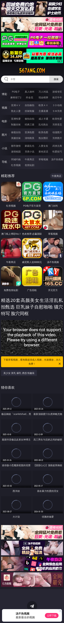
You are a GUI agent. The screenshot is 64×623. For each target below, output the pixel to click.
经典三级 (29, 124)
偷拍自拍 (29, 118)
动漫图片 (57, 132)
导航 (4, 162)
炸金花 (29, 97)
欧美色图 (43, 132)
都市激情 (16, 145)
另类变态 (57, 124)
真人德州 (29, 91)
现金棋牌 (43, 97)
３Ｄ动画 (57, 105)
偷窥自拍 (16, 132)
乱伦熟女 (43, 124)
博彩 (4, 94)
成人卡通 (43, 118)
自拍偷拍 (29, 105)
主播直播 (43, 111)
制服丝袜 (16, 124)
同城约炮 (16, 159)
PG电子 (16, 91)
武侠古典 (57, 145)
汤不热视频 (57, 159)
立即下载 (51, 615)
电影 (4, 121)
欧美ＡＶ (43, 105)
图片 (4, 135)
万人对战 (43, 91)
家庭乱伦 (29, 145)
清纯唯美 (29, 138)
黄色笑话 (43, 151)
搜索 (56, 79)
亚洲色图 (29, 132)
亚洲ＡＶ (16, 105)
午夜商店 (29, 159)
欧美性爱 (57, 118)
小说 (4, 148)
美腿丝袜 (16, 138)
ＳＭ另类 (57, 111)
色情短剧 (29, 165)
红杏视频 (16, 165)
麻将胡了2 (15, 97)
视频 (4, 107)
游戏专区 (57, 91)
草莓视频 (43, 159)
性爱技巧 (57, 151)
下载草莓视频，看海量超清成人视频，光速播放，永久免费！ (32, 362)
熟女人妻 (16, 111)
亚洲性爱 (16, 118)
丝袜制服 (29, 111)
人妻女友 (43, 145)
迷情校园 (16, 151)
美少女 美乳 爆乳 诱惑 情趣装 (19, 373)
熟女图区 (43, 138)
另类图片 (57, 138)
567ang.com (32, 70)
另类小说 (29, 151)
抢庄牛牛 (57, 97)
